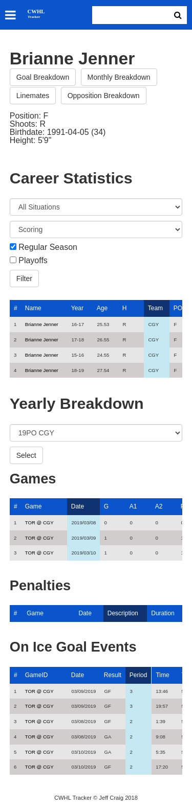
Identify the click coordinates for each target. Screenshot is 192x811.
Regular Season (47, 247)
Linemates (33, 95)
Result (112, 675)
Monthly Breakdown (119, 77)
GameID (36, 675)
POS (180, 308)
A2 (159, 506)
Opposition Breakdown (104, 95)
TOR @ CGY (39, 522)
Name (33, 308)
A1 (133, 506)
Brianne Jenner (41, 324)
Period (138, 675)
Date (77, 506)
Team (155, 308)
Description (123, 613)
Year (77, 308)
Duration (162, 613)
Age (102, 308)
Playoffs (33, 261)
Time (162, 675)
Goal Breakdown (43, 77)
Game (33, 506)
